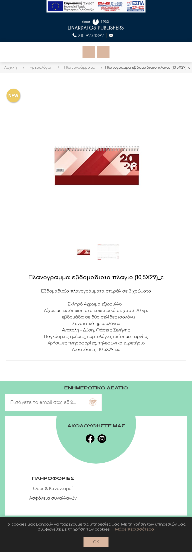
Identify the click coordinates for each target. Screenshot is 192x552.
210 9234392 (88, 35)
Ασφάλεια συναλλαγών (53, 498)
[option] (83, 251)
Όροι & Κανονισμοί (53, 489)
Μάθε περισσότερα (134, 529)
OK (96, 542)
